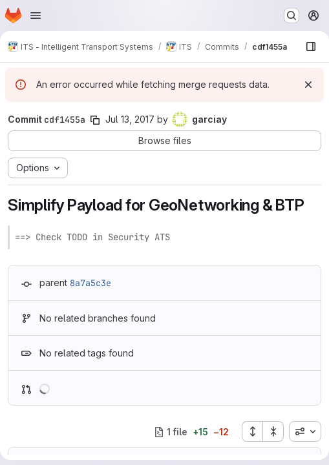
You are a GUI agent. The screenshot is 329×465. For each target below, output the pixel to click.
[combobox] (305, 431)
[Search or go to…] (291, 15)
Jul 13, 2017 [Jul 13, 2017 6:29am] (129, 119)
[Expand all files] (252, 431)
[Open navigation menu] (35, 15)
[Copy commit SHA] (95, 120)
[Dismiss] (308, 84)
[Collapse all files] (273, 431)
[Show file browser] (311, 46)
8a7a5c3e (90, 283)
